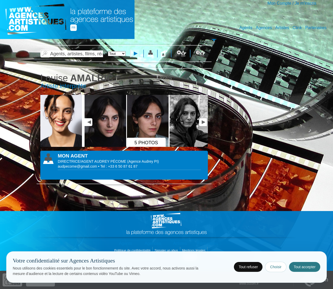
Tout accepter (305, 267)
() (143, 161)
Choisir (275, 267)
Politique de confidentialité (132, 250)
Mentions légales (194, 250)
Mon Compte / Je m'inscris (291, 3)
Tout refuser (248, 267)
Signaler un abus (167, 250)
